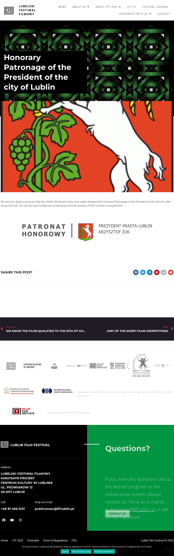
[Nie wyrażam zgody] (168, 550)
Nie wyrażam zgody (81, 551)
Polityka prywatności (104, 551)
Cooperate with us (135, 14)
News (62, 6)
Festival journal (156, 6)
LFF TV (131, 6)
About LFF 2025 (108, 7)
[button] (136, 272)
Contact (163, 13)
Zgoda (65, 551)
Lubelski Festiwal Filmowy (27, 10)
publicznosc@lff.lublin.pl (54, 509)
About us (80, 7)
